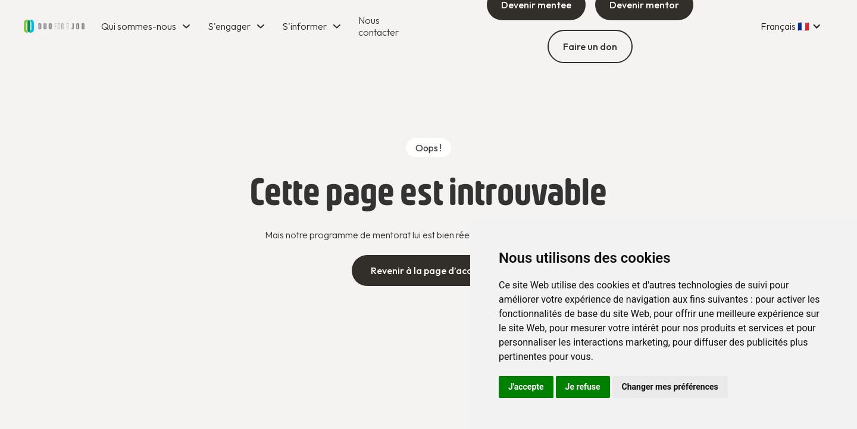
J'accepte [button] (526, 386)
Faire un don (590, 46)
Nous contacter (378, 26)
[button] (147, 26)
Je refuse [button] (582, 386)
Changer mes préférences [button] (670, 386)
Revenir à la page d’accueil (429, 270)
